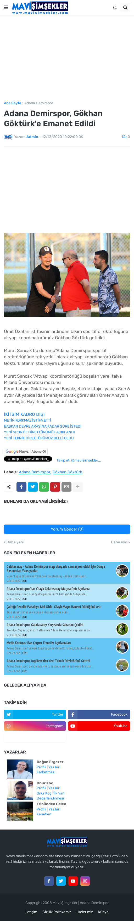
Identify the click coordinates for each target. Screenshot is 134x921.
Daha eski (119, 542)
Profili (41, 767)
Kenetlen (44, 814)
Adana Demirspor (38, 103)
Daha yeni (15, 542)
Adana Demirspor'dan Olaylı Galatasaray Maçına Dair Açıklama (48, 589)
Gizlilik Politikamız (56, 912)
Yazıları (54, 767)
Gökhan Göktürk (67, 472)
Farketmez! (46, 772)
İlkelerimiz (84, 912)
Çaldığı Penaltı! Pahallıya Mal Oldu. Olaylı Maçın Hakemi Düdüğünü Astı (54, 607)
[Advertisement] (67, 58)
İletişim (31, 912)
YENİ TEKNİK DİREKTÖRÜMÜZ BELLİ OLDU (39, 438)
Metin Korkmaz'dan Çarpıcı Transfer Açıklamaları (39, 643)
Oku (24, 581)
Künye (103, 912)
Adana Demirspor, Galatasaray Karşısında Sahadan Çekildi (45, 625)
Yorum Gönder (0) (67, 529)
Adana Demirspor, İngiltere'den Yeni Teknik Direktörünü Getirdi (48, 661)
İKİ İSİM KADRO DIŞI (24, 414)
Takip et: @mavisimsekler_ (79, 460)
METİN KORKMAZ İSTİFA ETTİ (27, 420)
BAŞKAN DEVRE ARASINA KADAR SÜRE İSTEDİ (42, 426)
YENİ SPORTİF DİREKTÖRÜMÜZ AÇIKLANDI (39, 432)
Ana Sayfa (12, 103)
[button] (6, 7)
